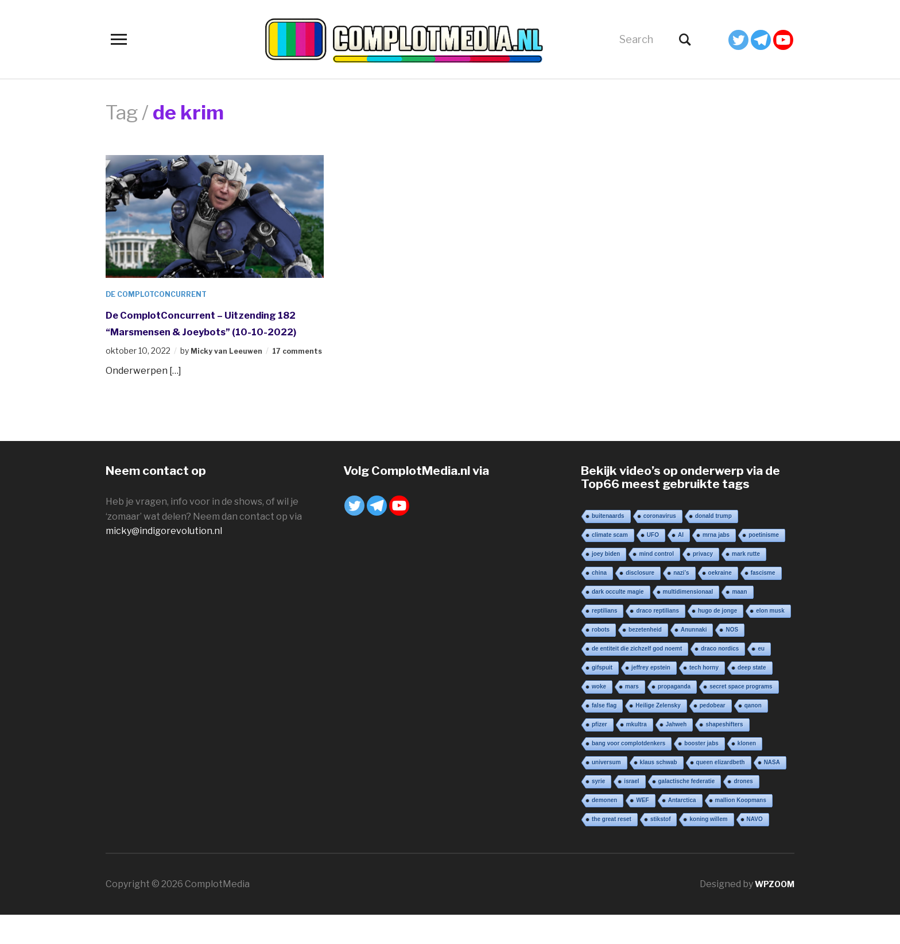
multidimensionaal (688, 621)
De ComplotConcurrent (162, 294)
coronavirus (659, 545)
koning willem (708, 848)
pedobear (713, 735)
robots (601, 659)
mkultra (636, 753)
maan (739, 621)
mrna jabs (716, 564)
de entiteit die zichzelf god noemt (637, 678)
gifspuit (602, 697)
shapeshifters (724, 753)
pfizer (599, 753)
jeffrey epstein (650, 697)
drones (743, 810)
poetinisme (763, 564)
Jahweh (676, 753)
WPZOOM (772, 913)
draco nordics (720, 678)
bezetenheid (645, 659)
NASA (772, 791)
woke (599, 716)
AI (681, 564)
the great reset (611, 848)
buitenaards (608, 545)
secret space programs (741, 716)
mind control (656, 583)
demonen (604, 829)
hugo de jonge (717, 640)
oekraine (720, 602)
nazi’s (681, 602)
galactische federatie (686, 810)
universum (606, 791)
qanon (753, 735)
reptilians (604, 640)
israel (631, 810)
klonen (747, 772)
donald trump (713, 545)
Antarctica (682, 829)
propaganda (674, 716)
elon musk (770, 640)
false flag (604, 735)
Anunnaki (694, 659)
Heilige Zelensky (657, 735)
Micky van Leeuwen (230, 367)
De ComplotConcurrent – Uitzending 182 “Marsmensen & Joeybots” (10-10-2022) (203, 330)
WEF (642, 829)
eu (761, 678)
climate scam (610, 564)
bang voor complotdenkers (628, 772)
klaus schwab (658, 791)
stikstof (660, 848)
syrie (598, 810)
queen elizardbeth (720, 791)
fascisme (763, 602)
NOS (732, 659)
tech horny (704, 697)
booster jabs (701, 772)
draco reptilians (657, 640)
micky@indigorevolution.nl (164, 560)
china (599, 602)
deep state (752, 697)
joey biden (606, 583)
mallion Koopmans (740, 829)
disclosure (640, 602)
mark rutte (746, 583)
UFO (653, 564)
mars (632, 716)
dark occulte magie (618, 621)
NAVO (755, 848)
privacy (703, 583)
